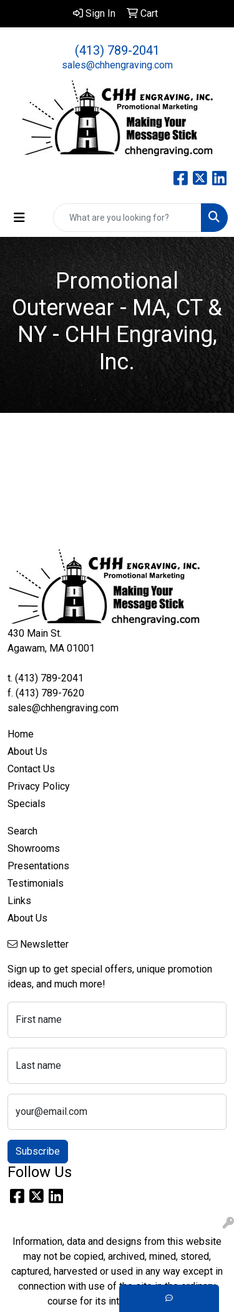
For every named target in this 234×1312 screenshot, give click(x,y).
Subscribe (38, 1151)
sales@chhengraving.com (117, 65)
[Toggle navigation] (19, 217)
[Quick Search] (127, 217)
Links (19, 901)
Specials (26, 804)
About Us (27, 751)
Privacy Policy (38, 786)
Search (22, 831)
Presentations (38, 866)
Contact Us (31, 769)
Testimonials (35, 883)
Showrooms (33, 848)
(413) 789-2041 (117, 50)
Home (20, 734)
